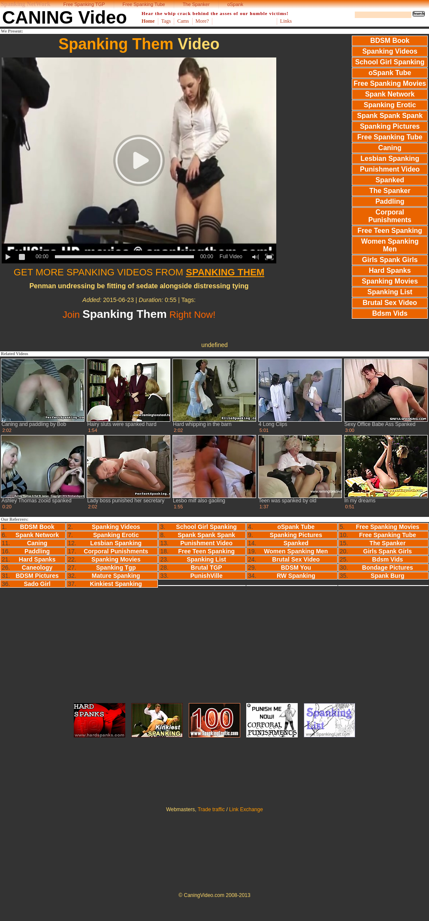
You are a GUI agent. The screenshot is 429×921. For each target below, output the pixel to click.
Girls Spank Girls (390, 259)
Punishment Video (390, 169)
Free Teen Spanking (389, 230)
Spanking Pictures (390, 126)
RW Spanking (296, 575)
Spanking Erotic (390, 105)
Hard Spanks (390, 270)
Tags (166, 21)
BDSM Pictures (36, 575)
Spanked (389, 180)
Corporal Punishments (389, 215)
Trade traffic (211, 809)
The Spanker (196, 4)
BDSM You (296, 567)
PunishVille (206, 575)
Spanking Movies (390, 281)
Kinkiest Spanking (116, 583)
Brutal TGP (206, 567)
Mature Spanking (116, 575)
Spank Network (390, 94)
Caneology (37, 567)
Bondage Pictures (387, 567)
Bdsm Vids (390, 313)
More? (202, 21)
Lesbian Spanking (389, 158)
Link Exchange (246, 809)
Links (286, 21)
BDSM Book (390, 40)
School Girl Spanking (390, 62)
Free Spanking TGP (84, 4)
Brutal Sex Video (390, 302)
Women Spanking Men (390, 245)
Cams (183, 21)
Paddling (390, 201)
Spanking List (389, 292)
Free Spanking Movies (389, 83)
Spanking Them (115, 44)
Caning (390, 147)
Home (148, 21)
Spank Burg (388, 575)
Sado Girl (37, 583)
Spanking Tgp (116, 567)
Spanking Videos (389, 51)
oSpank (235, 4)
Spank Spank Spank (390, 115)
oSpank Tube (390, 72)
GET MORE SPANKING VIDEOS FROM (139, 272)
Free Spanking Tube (144, 4)
